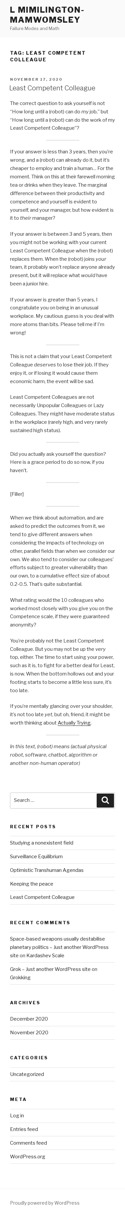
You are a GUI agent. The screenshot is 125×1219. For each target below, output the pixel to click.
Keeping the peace (31, 884)
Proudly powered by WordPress (45, 1203)
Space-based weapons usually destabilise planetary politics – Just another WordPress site (59, 947)
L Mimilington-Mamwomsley (47, 15)
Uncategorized (27, 1074)
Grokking (20, 978)
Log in (17, 1116)
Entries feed (24, 1129)
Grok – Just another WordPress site (50, 969)
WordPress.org (27, 1157)
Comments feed (28, 1143)
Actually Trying (74, 723)
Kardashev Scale (45, 956)
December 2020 (29, 1019)
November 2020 (29, 1033)
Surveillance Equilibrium (36, 857)
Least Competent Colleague (52, 88)
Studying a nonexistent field (41, 843)
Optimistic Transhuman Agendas (47, 870)
